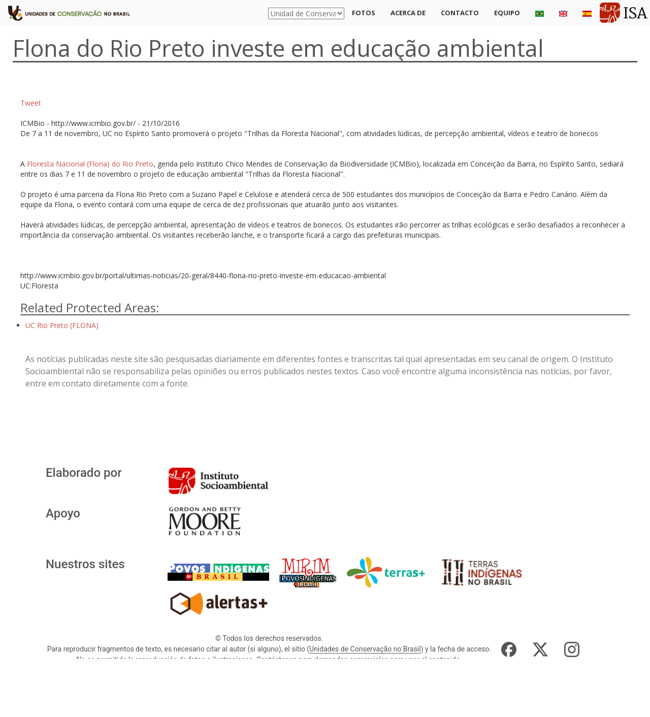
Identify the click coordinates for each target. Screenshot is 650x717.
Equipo (507, 12)
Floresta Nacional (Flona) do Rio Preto (90, 164)
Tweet (30, 103)
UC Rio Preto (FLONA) (62, 325)
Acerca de (408, 12)
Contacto (460, 12)
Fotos (363, 12)
